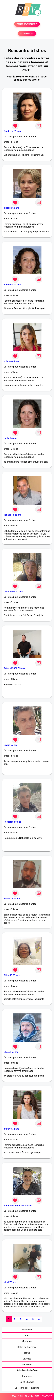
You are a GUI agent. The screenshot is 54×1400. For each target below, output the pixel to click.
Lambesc (27, 1376)
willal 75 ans (10, 1282)
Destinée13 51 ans (13, 591)
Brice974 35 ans (12, 898)
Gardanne (27, 1364)
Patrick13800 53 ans (14, 668)
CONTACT (46, 1396)
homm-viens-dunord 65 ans (18, 1205)
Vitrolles (27, 1358)
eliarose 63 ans (11, 207)
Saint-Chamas (27, 1382)
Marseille (27, 1329)
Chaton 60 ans (11, 1052)
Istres (27, 1353)
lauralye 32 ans (11, 1128)
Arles (27, 1335)
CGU (20, 1396)
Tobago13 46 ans (12, 514)
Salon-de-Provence (27, 1347)
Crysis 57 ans (11, 745)
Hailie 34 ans (10, 438)
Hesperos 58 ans (12, 821)
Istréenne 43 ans (12, 284)
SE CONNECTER (27, 33)
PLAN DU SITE (32, 1396)
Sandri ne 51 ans (12, 131)
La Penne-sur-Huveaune (27, 1387)
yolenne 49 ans (11, 361)
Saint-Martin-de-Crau (26, 1370)
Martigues (27, 1341)
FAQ (14, 1396)
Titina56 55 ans (12, 975)
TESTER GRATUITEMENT (27, 24)
